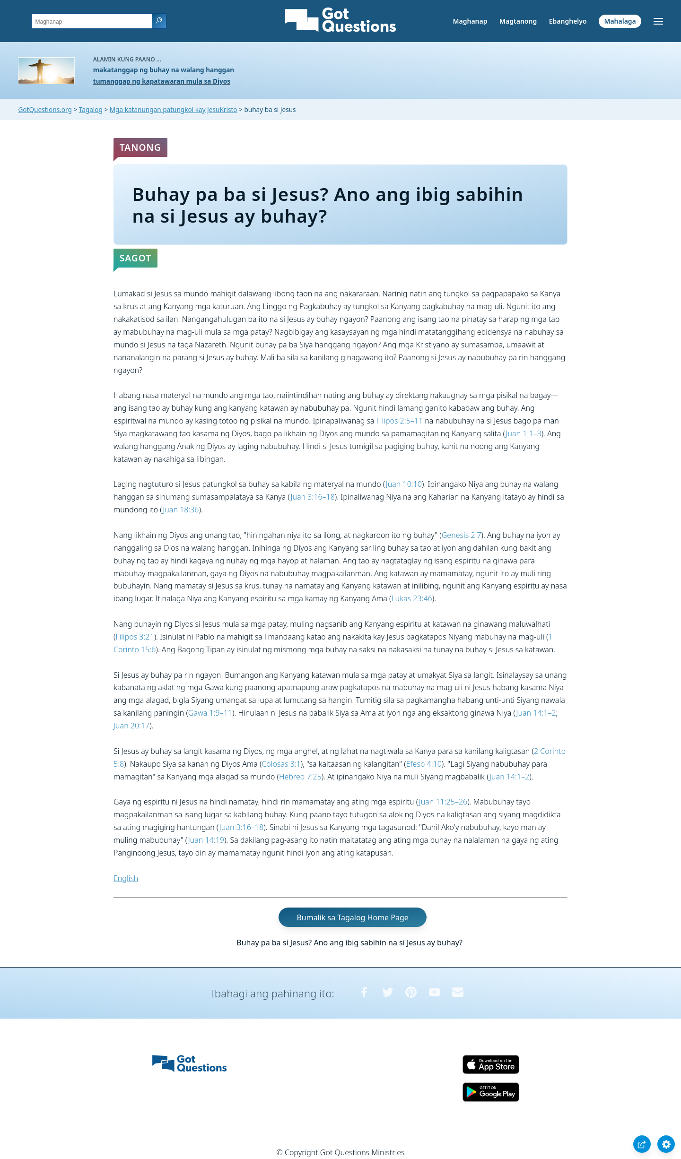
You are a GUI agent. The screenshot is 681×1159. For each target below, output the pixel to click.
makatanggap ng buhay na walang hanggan (163, 69)
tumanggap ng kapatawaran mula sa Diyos (161, 81)
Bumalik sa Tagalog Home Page (352, 917)
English (126, 878)
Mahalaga (620, 21)
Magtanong (518, 21)
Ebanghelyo (568, 21)
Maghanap (470, 21)
